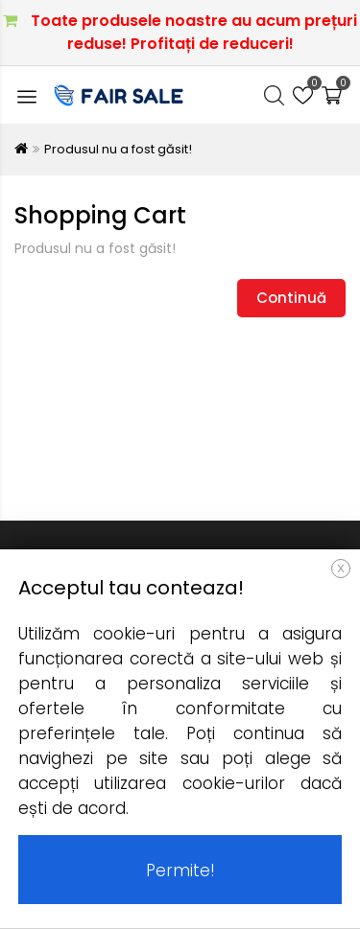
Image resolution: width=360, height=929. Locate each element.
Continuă (291, 298)
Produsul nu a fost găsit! (118, 149)
